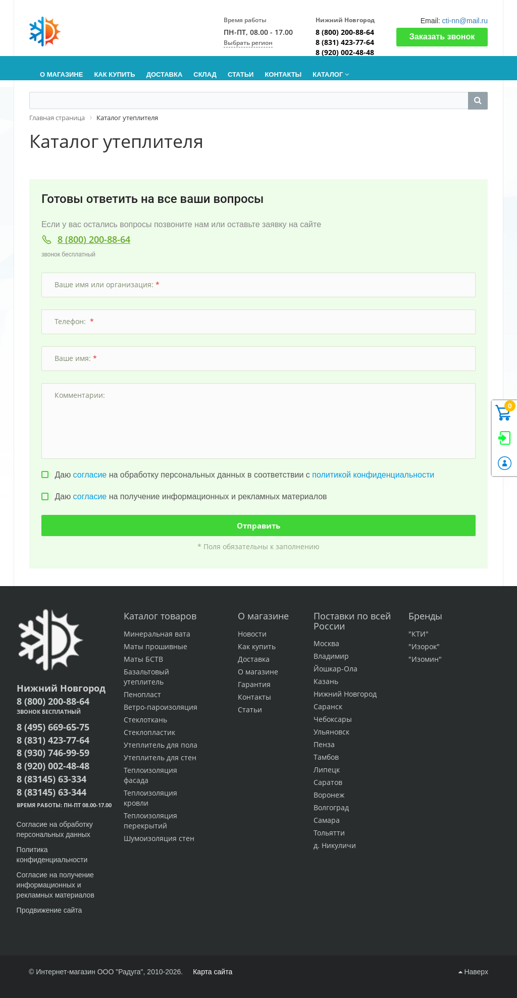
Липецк (327, 769)
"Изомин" (425, 659)
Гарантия (254, 684)
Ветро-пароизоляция (160, 707)
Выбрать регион (248, 42)
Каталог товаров (160, 616)
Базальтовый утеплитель (146, 677)
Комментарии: (81, 395)
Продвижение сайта (50, 910)
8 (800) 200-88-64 (345, 32)
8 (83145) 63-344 (51, 792)
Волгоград (331, 807)
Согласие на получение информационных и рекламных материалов (55, 885)
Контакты (254, 697)
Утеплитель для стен (160, 757)
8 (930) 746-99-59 (53, 753)
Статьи (250, 709)
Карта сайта (212, 972)
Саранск (328, 706)
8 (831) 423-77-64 (345, 42)
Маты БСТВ (143, 659)
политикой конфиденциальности (373, 474)
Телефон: (74, 321)
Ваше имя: (76, 358)
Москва (326, 643)
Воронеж (329, 795)
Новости (252, 634)
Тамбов (326, 757)
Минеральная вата (157, 634)
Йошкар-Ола (335, 668)
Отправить (258, 525)
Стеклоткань (145, 719)
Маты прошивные (155, 646)
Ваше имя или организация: (107, 284)
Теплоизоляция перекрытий (150, 820)
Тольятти (329, 832)
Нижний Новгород (345, 694)
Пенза (324, 744)
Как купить (257, 646)
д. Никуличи (335, 845)
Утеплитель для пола (160, 745)
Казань (326, 681)
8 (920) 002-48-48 (345, 52)
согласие (90, 474)
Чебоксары (333, 719)
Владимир (331, 656)
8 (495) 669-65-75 (53, 727)
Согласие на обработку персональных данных (55, 829)
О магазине (263, 616)
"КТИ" (418, 634)
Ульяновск (331, 732)
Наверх (473, 972)
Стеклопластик (149, 732)
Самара (327, 820)
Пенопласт (142, 694)
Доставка (254, 659)
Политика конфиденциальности (52, 855)
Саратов (328, 782)
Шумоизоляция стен (159, 838)
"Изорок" (424, 646)
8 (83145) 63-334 (51, 779)
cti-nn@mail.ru (465, 21)
